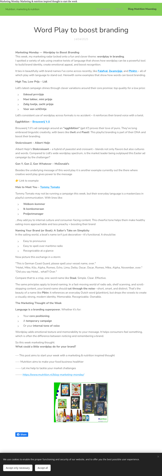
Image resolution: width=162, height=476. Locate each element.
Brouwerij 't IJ (41, 121)
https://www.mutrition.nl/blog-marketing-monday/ (53, 374)
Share (22, 434)
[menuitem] (147, 9)
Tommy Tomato (50, 187)
